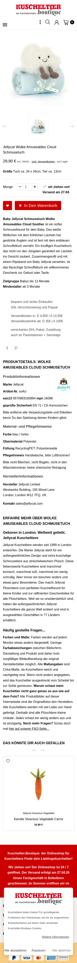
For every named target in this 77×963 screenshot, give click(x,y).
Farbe (7, 434)
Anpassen (38, 950)
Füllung (8, 448)
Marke (7, 384)
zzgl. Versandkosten (43, 161)
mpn (40, 398)
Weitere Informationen (55, 936)
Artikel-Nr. (10, 391)
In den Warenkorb (38, 205)
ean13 (7, 398)
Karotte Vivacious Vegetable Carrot (38, 819)
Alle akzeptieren (15, 950)
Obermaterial (13, 441)
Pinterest (15, 348)
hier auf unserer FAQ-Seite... (29, 728)
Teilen (7, 348)
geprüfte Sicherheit (17, 405)
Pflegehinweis (13, 455)
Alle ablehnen (61, 950)
